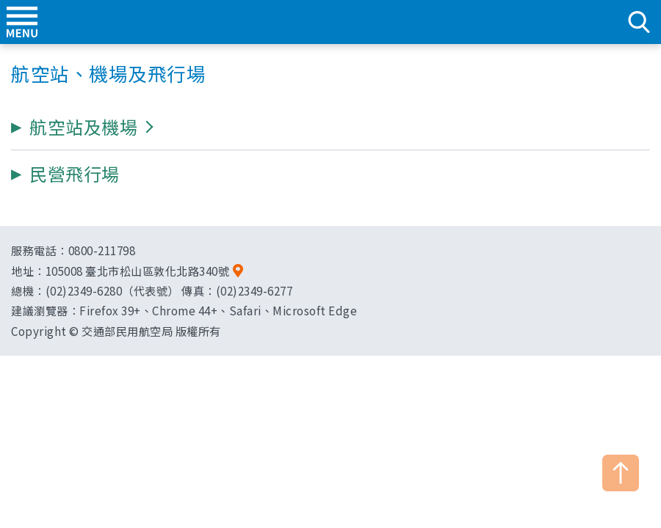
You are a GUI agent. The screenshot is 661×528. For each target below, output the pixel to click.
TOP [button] (620, 473)
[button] (83, 126)
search (639, 22)
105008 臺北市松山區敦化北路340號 (138, 271)
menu (22, 22)
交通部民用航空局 (330, 22)
